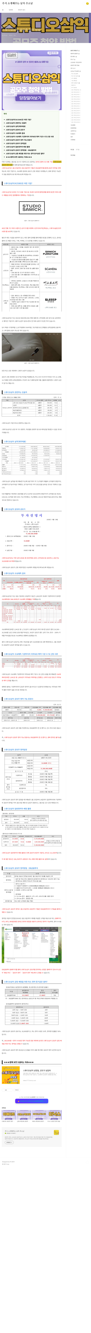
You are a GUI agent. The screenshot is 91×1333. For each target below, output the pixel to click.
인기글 (77, 149)
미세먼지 (73, 134)
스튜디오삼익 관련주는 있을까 (16, 123)
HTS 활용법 (74, 78)
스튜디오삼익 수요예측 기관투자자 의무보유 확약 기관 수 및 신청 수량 (30, 136)
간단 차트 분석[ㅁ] (75, 101)
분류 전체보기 (75, 50)
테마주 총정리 (75, 53)
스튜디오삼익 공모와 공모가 (15, 130)
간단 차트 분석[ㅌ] (75, 117)
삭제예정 (73, 140)
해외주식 (73, 85)
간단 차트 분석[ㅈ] (75, 110)
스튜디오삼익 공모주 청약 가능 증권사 (19, 140)
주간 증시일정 (75, 76)
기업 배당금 (74, 80)
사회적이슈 (73, 131)
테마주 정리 (21, 10)
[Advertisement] (32, 581)
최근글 (72, 149)
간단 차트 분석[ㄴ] (75, 94)
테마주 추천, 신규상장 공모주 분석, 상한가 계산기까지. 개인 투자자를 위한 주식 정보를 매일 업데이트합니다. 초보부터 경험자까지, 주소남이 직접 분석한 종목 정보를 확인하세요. (28, 1253)
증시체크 (74, 56)
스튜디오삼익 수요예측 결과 (15, 133)
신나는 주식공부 (76, 71)
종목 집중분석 (75, 83)
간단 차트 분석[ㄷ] (75, 97)
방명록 (11, 10)
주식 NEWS (74, 87)
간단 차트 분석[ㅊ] (75, 113)
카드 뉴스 (73, 68)
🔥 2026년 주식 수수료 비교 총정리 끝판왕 (32, 1180)
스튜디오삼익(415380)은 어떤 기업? (18, 119)
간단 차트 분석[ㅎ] (75, 122)
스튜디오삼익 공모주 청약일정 (16, 143)
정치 (72, 137)
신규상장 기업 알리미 (76, 62)
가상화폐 (73, 125)
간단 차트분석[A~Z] (76, 90)
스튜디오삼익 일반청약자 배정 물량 (18, 147)
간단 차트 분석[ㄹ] (75, 99)
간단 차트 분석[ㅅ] (75, 106)
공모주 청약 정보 (75, 65)
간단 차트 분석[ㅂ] (75, 104)
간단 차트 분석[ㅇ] (75, 108)
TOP (87, 1277)
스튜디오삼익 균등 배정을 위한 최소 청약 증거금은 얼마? (25, 153)
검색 (83, 3)
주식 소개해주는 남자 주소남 (17, 3)
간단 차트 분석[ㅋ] (75, 115)
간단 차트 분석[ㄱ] (75, 92)
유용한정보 (73, 128)
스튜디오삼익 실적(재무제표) (16, 126)
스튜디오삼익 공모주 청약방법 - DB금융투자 (21, 150)
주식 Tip (73, 59)
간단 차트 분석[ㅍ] (75, 120)
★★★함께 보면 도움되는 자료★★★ (19, 157)
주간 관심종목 (74, 74)
